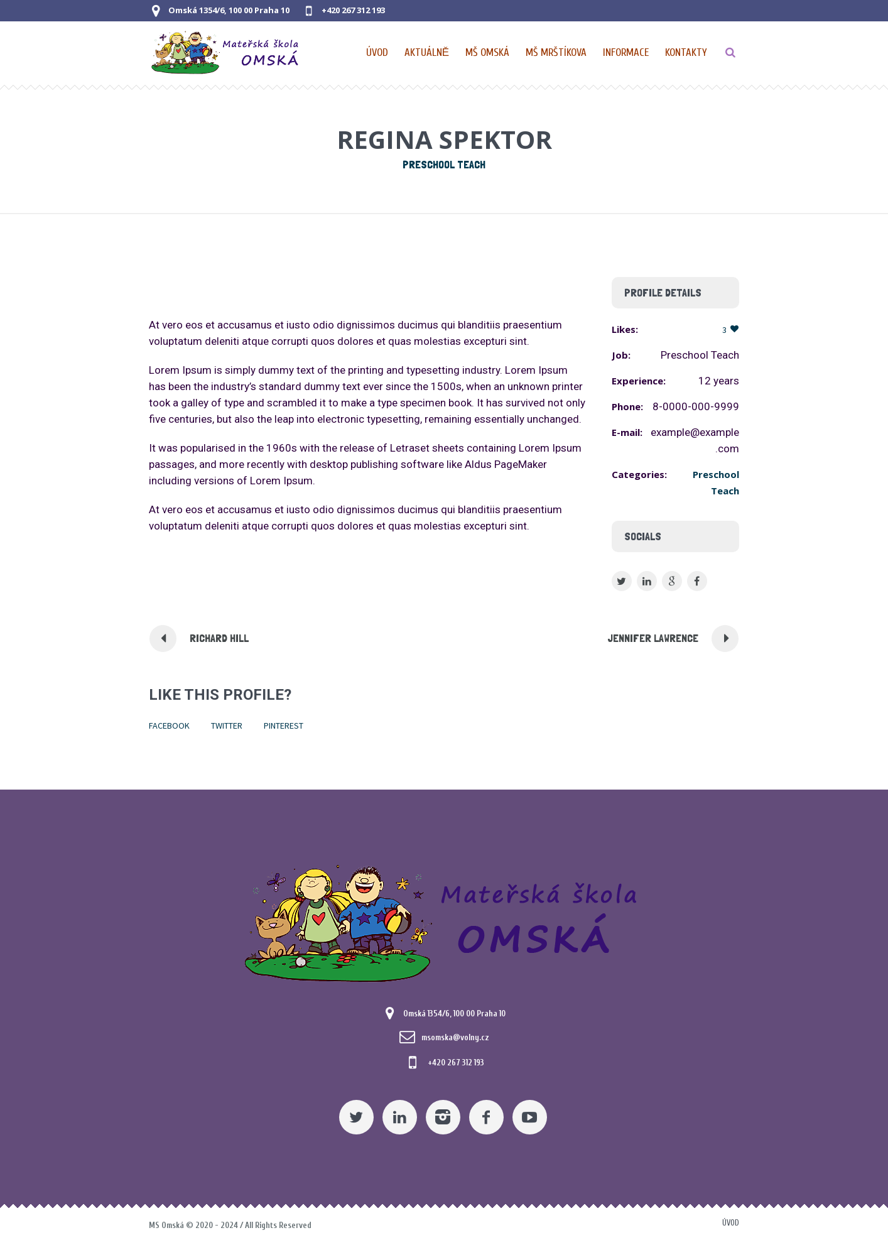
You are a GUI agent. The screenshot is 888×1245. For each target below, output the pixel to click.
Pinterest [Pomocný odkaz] (283, 725)
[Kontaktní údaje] (686, 52)
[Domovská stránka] (378, 52)
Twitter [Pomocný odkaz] (226, 725)
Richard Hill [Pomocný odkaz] (219, 637)
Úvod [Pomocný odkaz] (730, 1222)
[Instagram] (443, 1117)
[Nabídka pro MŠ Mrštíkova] (556, 52)
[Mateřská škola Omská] (444, 921)
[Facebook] (486, 1117)
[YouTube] (529, 1117)
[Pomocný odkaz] (427, 52)
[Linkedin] (399, 1117)
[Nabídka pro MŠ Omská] (488, 52)
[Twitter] (356, 1117)
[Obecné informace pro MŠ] (626, 52)
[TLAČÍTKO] (730, 52)
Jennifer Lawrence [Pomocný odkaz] (652, 637)
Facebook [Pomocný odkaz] (169, 725)
